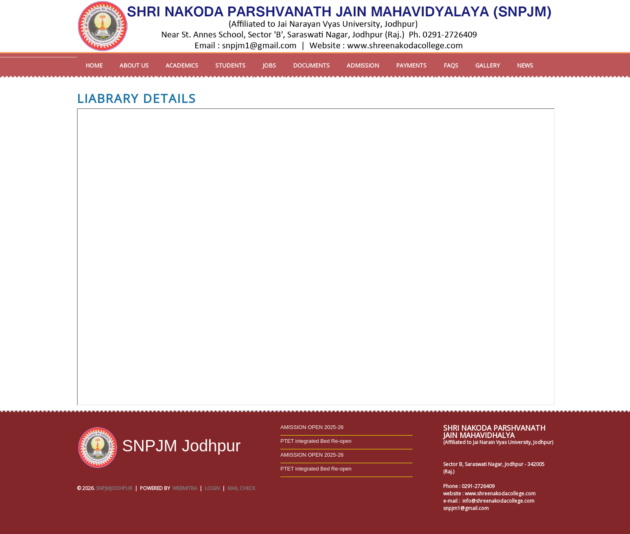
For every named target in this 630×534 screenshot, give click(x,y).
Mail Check (241, 488)
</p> (316, 256)
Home (94, 65)
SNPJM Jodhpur (159, 446)
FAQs (451, 65)
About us (134, 65)
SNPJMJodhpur (114, 488)
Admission (363, 65)
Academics (182, 65)
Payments (411, 65)
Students (230, 65)
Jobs (269, 65)
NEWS (525, 65)
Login (212, 488)
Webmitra (185, 488)
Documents (311, 65)
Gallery (487, 65)
